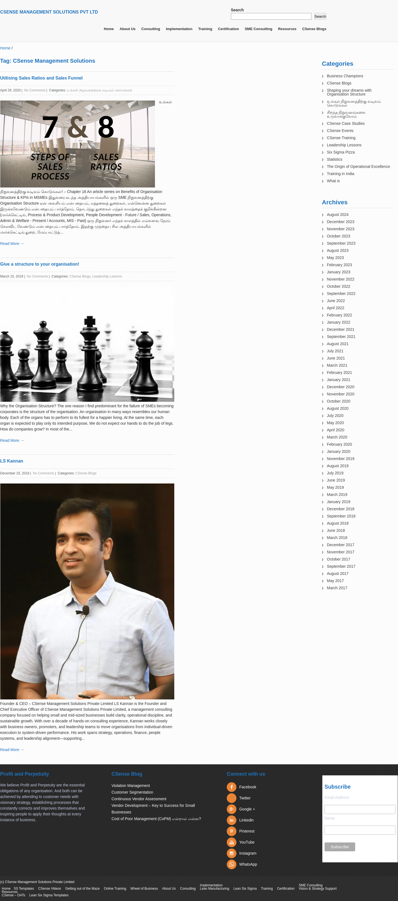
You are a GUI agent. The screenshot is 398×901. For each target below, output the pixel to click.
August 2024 (338, 214)
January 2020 (338, 451)
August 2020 (338, 408)
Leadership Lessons (107, 276)
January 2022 (338, 322)
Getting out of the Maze (82, 888)
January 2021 (338, 379)
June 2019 (336, 480)
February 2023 (339, 265)
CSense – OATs (13, 895)
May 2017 (335, 580)
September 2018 (341, 516)
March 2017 (337, 588)
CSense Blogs (314, 29)
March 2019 (337, 494)
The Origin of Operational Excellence (358, 166)
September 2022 (341, 293)
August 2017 (338, 573)
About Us (128, 29)
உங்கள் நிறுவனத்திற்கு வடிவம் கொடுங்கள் (99, 90)
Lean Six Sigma (245, 888)
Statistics (334, 159)
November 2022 (341, 279)
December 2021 (341, 329)
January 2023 (338, 272)
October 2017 (338, 559)
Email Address (337, 797)
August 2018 (338, 523)
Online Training (115, 888)
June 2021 (336, 358)
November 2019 (341, 458)
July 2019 (335, 473)
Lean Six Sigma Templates (48, 895)
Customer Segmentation (132, 792)
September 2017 (341, 566)
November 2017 (341, 552)
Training (205, 29)
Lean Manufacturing (214, 888)
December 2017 (341, 545)
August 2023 (338, 250)
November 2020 (341, 394)
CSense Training (341, 138)
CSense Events (340, 130)
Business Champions (345, 76)
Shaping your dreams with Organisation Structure (349, 92)
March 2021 (337, 365)
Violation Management (131, 785)
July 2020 (335, 415)
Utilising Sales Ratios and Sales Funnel (41, 78)
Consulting (150, 29)
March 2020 (337, 437)
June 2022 (336, 300)
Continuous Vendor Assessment (139, 799)
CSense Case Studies (346, 123)
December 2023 (341, 222)
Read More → (12, 243)
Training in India (340, 173)
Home (109, 29)
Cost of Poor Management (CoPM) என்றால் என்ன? (156, 819)
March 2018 (337, 537)
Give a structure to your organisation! (39, 264)
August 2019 (338, 466)
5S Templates (24, 888)
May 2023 (335, 257)
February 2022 (339, 315)
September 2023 (341, 243)
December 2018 (341, 509)
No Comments (35, 90)
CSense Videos (49, 888)
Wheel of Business (144, 888)
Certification (228, 29)
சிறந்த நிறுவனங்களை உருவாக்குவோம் (346, 114)
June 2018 (336, 530)
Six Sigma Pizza (341, 152)
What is (333, 181)
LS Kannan (11, 461)
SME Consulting (258, 29)
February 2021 (339, 372)
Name (330, 818)
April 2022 (335, 308)
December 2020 (341, 387)
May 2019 (335, 487)
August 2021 (338, 344)
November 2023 (341, 229)
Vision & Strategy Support (318, 888)
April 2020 (335, 430)
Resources (287, 29)
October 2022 (338, 286)
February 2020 (339, 444)
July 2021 (335, 351)
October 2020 (338, 401)
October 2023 (338, 236)
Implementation (179, 29)
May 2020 (335, 423)
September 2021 (341, 336)
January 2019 (338, 502)
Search (237, 10)
